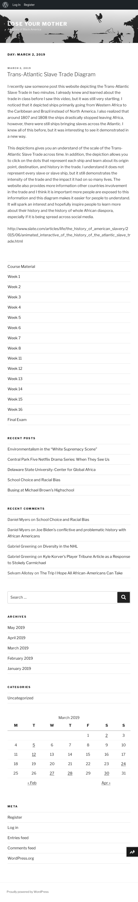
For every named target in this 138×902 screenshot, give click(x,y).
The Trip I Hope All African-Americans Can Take (81, 573)
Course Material (21, 266)
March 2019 (18, 648)
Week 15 (15, 399)
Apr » (105, 783)
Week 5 (14, 317)
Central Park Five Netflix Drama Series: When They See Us (58, 459)
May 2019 (16, 627)
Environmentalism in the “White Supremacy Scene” (52, 449)
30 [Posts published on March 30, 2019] (106, 773)
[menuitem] (5, 5)
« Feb (32, 783)
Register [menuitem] (29, 4)
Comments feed (22, 848)
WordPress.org (21, 858)
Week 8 (14, 348)
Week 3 (14, 297)
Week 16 (15, 409)
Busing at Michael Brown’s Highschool (41, 490)
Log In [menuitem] (16, 4)
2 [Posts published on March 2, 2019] (106, 735)
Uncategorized (20, 698)
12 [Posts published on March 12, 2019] (34, 754)
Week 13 (15, 379)
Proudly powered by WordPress (28, 891)
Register (15, 817)
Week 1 (14, 276)
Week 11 (15, 358)
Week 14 (15, 389)
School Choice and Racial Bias (34, 480)
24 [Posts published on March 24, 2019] (123, 764)
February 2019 (20, 658)
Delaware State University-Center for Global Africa (52, 469)
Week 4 (14, 307)
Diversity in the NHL (60, 546)
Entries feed (18, 838)
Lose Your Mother (37, 24)
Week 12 (15, 368)
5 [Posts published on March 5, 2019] (34, 745)
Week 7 (14, 338)
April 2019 (16, 638)
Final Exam (17, 419)
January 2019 (19, 668)
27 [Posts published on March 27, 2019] (52, 773)
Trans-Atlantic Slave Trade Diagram (51, 74)
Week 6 (14, 328)
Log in (13, 827)
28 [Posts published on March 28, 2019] (70, 773)
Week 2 (14, 287)
